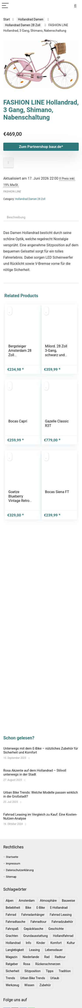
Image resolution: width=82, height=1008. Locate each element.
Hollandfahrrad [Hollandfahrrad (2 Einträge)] (63, 936)
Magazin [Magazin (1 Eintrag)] (11, 957)
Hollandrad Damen (30, 19)
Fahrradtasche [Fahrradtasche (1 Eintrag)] (15, 921)
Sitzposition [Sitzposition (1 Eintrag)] (32, 971)
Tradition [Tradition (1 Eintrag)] (65, 971)
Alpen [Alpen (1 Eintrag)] (10, 900)
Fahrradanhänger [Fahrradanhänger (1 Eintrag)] (33, 914)
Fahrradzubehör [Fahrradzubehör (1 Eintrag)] (62, 921)
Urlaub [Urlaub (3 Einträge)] (54, 978)
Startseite (12, 857)
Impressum (13, 863)
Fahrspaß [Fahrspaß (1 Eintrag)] (12, 929)
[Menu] (5, 6)
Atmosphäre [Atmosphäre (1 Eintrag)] (48, 900)
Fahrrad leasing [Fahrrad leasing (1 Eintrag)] (61, 914)
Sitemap (11, 876)
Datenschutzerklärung (20, 870)
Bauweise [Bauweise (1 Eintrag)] (68, 900)
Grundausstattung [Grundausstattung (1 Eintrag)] (35, 936)
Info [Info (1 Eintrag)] (28, 943)
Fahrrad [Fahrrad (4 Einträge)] (11, 914)
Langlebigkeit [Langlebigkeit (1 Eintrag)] (15, 950)
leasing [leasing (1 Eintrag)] (34, 950)
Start (6, 19)
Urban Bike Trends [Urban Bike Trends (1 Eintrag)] (32, 978)
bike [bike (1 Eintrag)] (28, 907)
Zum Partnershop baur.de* (41, 146)
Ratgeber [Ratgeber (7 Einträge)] (12, 964)
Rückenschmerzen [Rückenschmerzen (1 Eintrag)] (48, 964)
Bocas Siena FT (57, 492)
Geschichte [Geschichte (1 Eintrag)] (56, 929)
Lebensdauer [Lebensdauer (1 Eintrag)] (54, 950)
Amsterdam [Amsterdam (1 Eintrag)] (27, 900)
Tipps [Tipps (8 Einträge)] (49, 971)
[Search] (75, 6)
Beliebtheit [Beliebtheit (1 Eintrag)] (13, 907)
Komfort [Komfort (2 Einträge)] (55, 943)
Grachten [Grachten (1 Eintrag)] (12, 936)
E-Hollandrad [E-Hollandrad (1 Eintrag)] (59, 907)
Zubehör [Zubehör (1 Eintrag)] (45, 985)
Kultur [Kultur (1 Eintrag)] (71, 943)
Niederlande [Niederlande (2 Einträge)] (31, 957)
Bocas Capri (17, 421)
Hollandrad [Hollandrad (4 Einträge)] (13, 943)
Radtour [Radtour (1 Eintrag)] (60, 957)
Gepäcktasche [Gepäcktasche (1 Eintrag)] (33, 929)
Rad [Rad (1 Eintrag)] (46, 957)
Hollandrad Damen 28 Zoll (22, 25)
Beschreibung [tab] (16, 217)
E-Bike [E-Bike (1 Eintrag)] (40, 907)
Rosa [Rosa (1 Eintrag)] (26, 964)
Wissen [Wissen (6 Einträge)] (29, 985)
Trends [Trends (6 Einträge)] (10, 978)
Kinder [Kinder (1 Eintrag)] (40, 943)
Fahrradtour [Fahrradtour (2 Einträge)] (38, 921)
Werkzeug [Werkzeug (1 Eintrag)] (12, 985)
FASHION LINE (12, 191)
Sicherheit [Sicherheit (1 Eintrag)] (12, 971)
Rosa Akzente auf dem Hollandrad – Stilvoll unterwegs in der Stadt (34, 772)
